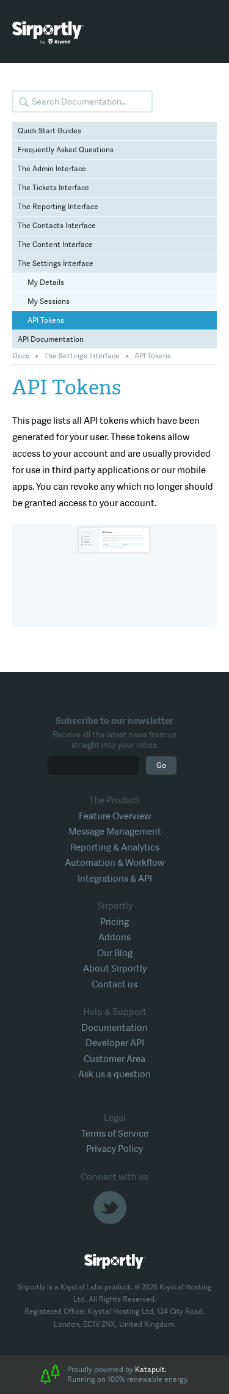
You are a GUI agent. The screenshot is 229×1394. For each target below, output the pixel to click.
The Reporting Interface (58, 207)
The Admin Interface (52, 169)
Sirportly (48, 33)
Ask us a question (114, 1074)
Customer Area (114, 1059)
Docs (20, 356)
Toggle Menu (207, 33)
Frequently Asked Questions (66, 150)
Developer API (114, 1043)
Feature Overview (115, 816)
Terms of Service (114, 1133)
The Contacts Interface (57, 225)
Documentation (114, 1028)
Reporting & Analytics (114, 847)
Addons (114, 937)
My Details (45, 282)
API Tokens (45, 320)
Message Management (114, 831)
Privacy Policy (114, 1149)
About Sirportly (115, 968)
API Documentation (51, 339)
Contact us (114, 984)
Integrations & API (115, 878)
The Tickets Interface (53, 188)
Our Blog (115, 953)
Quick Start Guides (49, 131)
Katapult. (151, 1369)
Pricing (114, 922)
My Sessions (48, 301)
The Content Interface (55, 244)
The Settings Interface (55, 263)
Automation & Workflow (114, 863)
